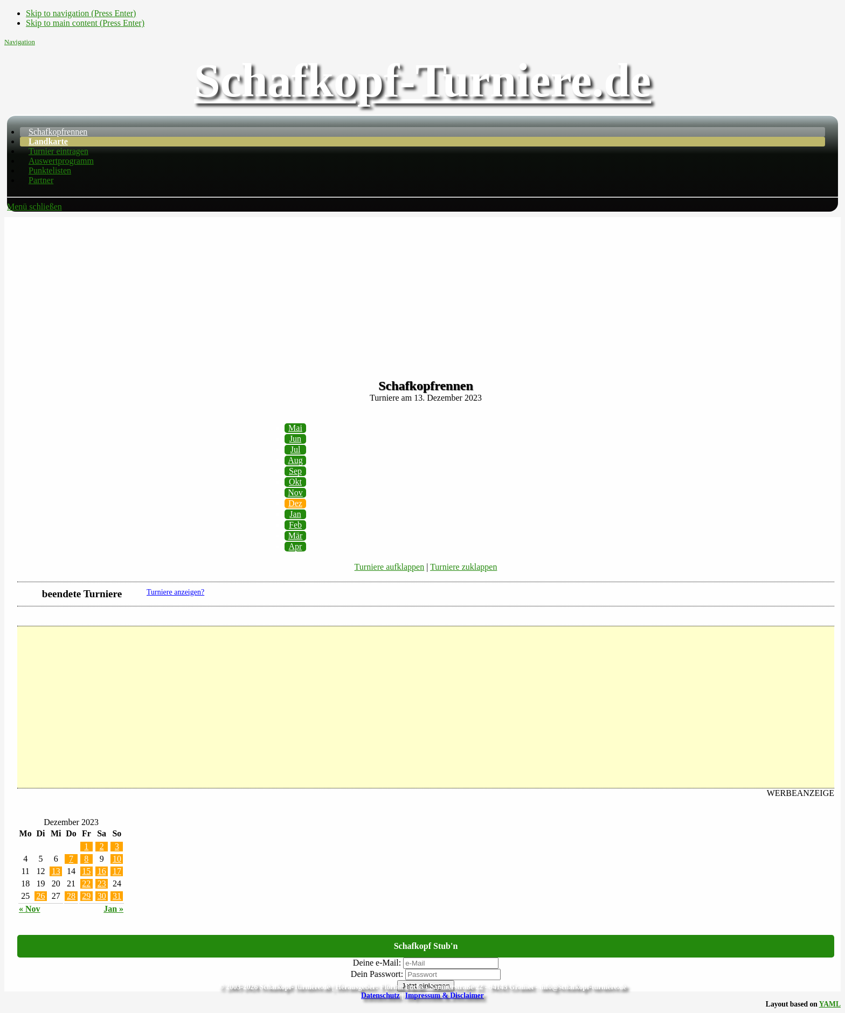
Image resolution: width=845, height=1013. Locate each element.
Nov (295, 492)
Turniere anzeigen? (175, 592)
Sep (295, 471)
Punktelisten (50, 170)
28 (71, 895)
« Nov (29, 908)
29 (86, 895)
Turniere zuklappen (463, 566)
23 (102, 883)
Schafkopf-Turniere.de (422, 80)
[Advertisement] (422, 292)
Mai (295, 427)
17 (117, 871)
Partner (41, 180)
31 (117, 895)
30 (102, 895)
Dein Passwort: (377, 974)
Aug (295, 460)
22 (86, 883)
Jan (295, 514)
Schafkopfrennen (58, 131)
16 (102, 871)
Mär (295, 535)
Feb (295, 524)
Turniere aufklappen (390, 566)
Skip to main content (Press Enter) (85, 22)
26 (40, 895)
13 (56, 871)
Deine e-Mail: (377, 962)
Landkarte (48, 141)
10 (117, 858)
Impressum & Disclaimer (444, 995)
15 (86, 871)
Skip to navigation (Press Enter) (81, 13)
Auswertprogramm (61, 160)
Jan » (113, 908)
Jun (295, 438)
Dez (295, 503)
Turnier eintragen (58, 151)
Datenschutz (380, 995)
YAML (830, 1004)
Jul (295, 449)
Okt (295, 481)
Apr (295, 546)
